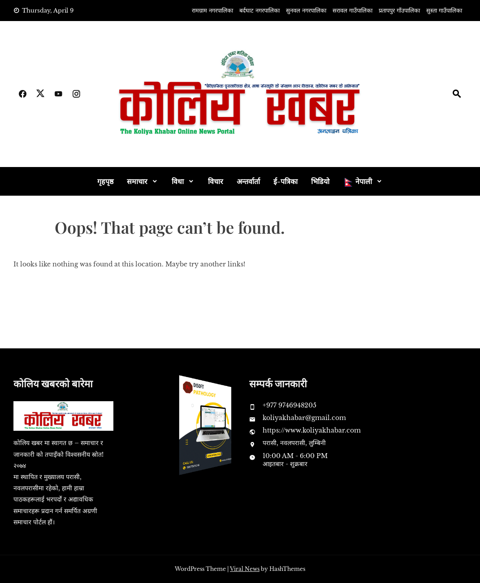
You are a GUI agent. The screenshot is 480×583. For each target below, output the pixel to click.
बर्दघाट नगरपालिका (259, 10)
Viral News (244, 569)
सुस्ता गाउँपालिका (444, 10)
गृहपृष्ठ (105, 181)
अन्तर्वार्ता (248, 181)
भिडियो (320, 181)
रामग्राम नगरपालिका (212, 10)
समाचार (137, 181)
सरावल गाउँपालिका (352, 10)
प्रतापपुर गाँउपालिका (399, 10)
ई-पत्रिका (285, 181)
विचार (215, 181)
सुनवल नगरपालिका (306, 10)
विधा (178, 181)
